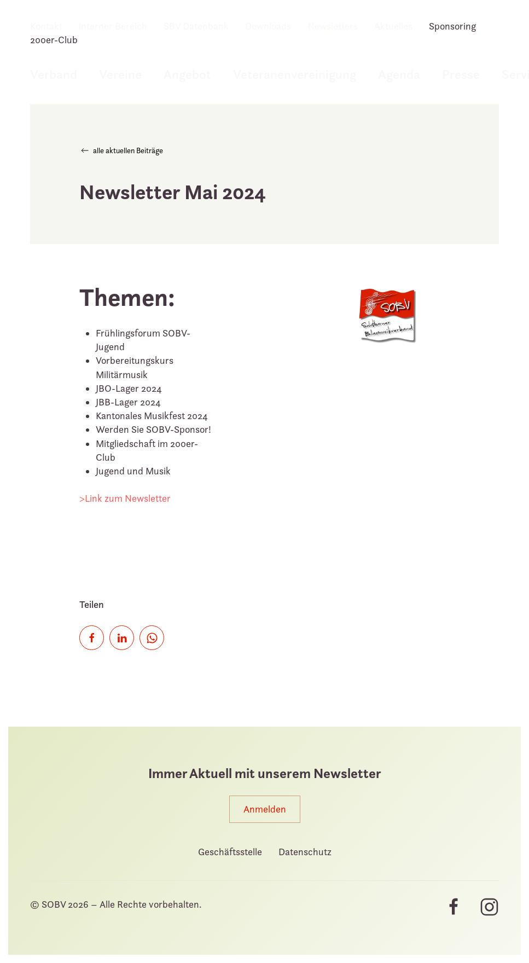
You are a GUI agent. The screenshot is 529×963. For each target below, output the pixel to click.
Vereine (120, 74)
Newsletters (332, 26)
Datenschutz (305, 851)
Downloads (268, 26)
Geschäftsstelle (230, 851)
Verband (53, 74)
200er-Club (54, 39)
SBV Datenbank (196, 26)
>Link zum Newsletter (125, 498)
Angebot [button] (187, 74)
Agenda (399, 74)
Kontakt (46, 26)
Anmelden (264, 809)
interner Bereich (113, 26)
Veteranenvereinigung (294, 74)
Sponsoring (452, 26)
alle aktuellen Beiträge (121, 150)
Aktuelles (393, 26)
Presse (461, 74)
